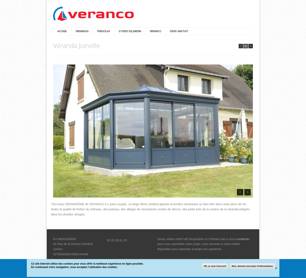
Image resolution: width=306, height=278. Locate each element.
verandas (82, 31)
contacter (243, 239)
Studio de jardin (130, 31)
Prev (241, 46)
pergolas (103, 31)
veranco (155, 31)
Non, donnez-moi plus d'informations (252, 266)
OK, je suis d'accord (215, 266)
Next (250, 46)
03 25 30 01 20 (117, 240)
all (246, 46)
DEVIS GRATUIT (179, 31)
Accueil (62, 31)
